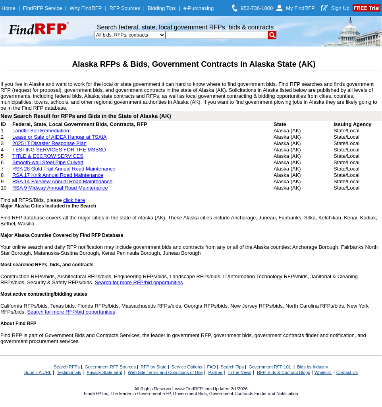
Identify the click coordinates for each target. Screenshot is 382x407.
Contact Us (347, 372)
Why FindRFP (85, 8)
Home (8, 8)
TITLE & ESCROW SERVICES (47, 156)
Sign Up (340, 8)
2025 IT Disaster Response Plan (49, 143)
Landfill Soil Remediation (40, 131)
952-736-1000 (257, 8)
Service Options (187, 366)
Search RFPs (66, 366)
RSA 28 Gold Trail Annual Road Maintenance (63, 169)
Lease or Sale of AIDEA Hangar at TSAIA (59, 137)
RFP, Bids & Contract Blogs (283, 372)
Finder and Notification (276, 393)
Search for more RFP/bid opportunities (139, 282)
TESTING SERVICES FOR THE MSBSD (59, 150)
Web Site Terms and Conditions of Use (165, 372)
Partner (215, 372)
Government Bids (190, 393)
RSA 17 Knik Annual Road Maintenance (57, 175)
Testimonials (69, 372)
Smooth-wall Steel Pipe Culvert (47, 162)
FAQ (211, 366)
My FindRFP (300, 8)
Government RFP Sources (110, 366)
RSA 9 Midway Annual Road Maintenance (60, 188)
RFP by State (153, 366)
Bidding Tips (162, 8)
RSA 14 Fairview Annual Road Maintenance (62, 181)
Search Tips (232, 366)
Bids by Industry (312, 366)
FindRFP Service (42, 8)
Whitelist (323, 372)
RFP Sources (125, 8)
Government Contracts (231, 393)
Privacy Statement (104, 372)
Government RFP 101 (270, 366)
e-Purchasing (198, 8)
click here (74, 200)
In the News (239, 372)
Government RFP (153, 393)
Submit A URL (37, 372)
